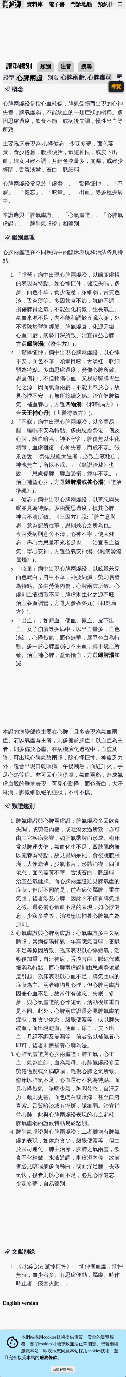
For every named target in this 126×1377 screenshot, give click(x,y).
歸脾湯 (35, 344)
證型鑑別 (19, 66)
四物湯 (73, 404)
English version (20, 1303)
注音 (65, 66)
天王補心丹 (35, 413)
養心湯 (95, 482)
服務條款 (48, 1357)
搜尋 (86, 66)
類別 (45, 66)
